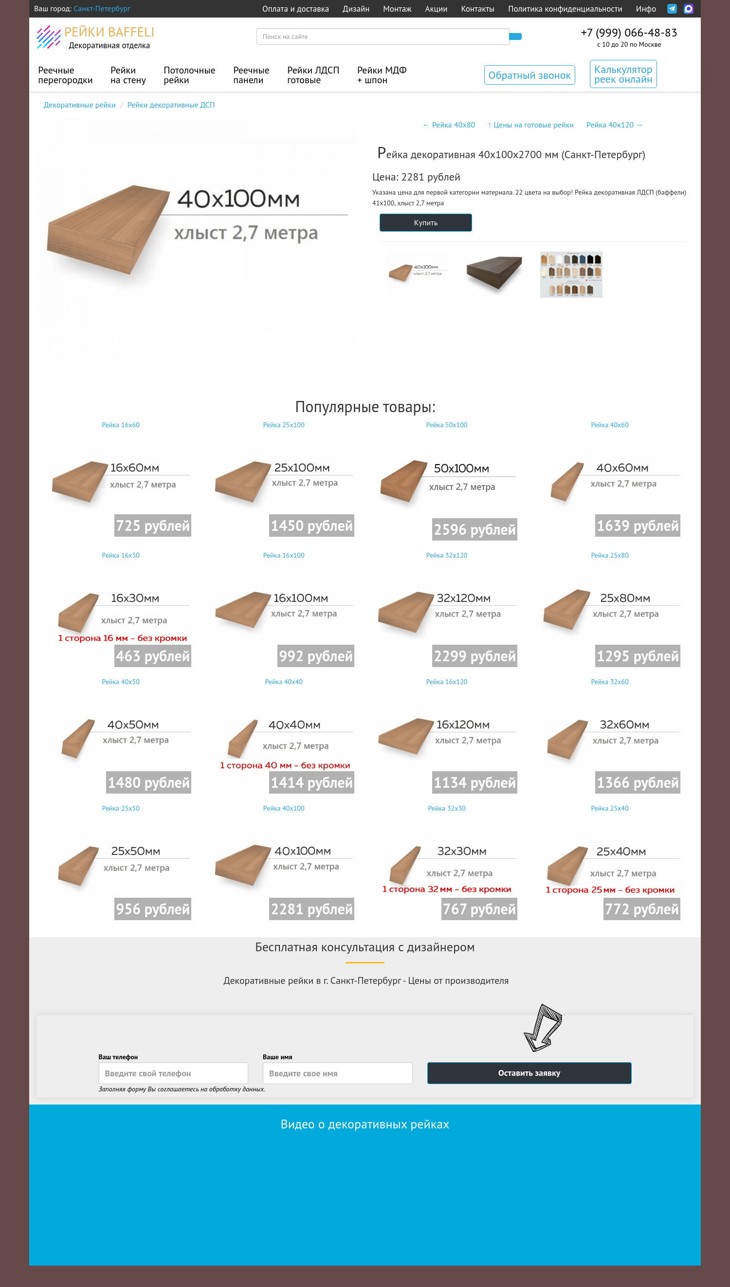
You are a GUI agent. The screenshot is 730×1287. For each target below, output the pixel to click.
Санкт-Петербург (101, 8)
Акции (436, 9)
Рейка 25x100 (283, 480)
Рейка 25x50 (120, 864)
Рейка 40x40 (283, 737)
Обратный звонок (530, 75)
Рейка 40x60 (609, 480)
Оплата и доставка (295, 9)
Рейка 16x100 (283, 611)
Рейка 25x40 (609, 864)
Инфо (646, 9)
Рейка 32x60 (609, 737)
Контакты (477, 9)
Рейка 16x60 (120, 480)
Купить (426, 222)
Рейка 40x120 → (614, 124)
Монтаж (397, 9)
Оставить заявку (529, 1072)
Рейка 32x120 (446, 611)
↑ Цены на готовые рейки (531, 124)
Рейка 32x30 (446, 864)
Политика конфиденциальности (565, 9)
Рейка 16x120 (446, 737)
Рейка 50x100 (446, 482)
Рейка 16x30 (120, 611)
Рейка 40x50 (120, 737)
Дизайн (356, 9)
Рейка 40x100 (283, 864)
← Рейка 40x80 (448, 124)
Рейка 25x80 (609, 611)
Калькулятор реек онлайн (623, 74)
